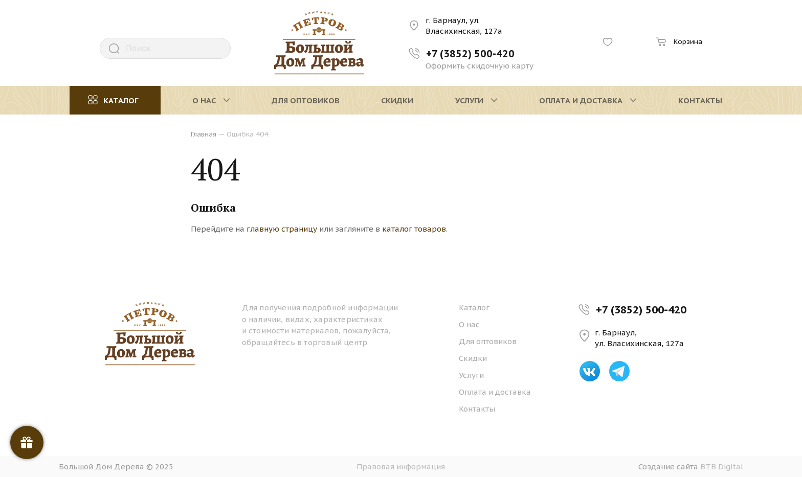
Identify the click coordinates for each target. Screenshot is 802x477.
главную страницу (282, 229)
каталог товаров (414, 229)
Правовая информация (401, 466)
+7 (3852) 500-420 (641, 309)
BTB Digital (721, 466)
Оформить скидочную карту (479, 66)
